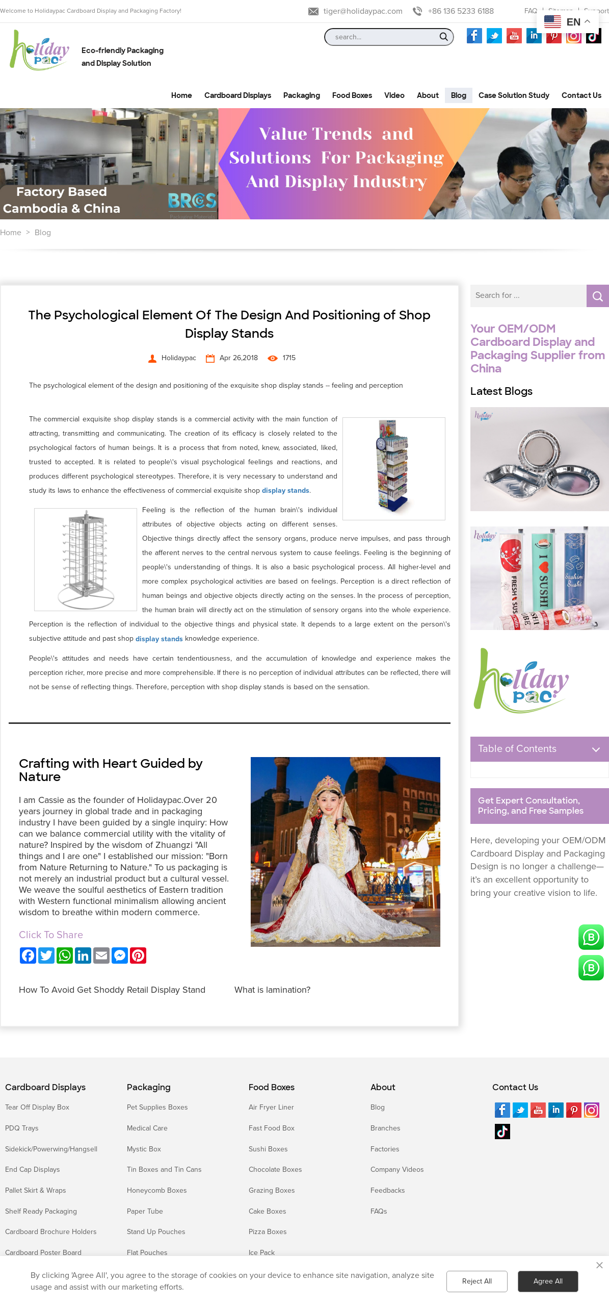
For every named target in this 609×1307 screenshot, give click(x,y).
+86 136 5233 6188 (461, 11)
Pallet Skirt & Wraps (35, 1190)
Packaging (149, 1087)
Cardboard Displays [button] (237, 95)
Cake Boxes (267, 1211)
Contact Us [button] (581, 95)
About (382, 1087)
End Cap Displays (32, 1169)
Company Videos (397, 1169)
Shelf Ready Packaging (41, 1211)
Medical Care (147, 1128)
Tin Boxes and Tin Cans (164, 1169)
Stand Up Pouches (156, 1231)
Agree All (548, 1281)
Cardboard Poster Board (43, 1252)
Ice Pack (262, 1252)
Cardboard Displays (45, 1087)
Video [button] (394, 95)
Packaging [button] (301, 95)
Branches (385, 1128)
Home (10, 233)
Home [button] (181, 95)
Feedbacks (387, 1190)
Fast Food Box (272, 1128)
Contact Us (515, 1087)
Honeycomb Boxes (157, 1190)
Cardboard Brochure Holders (51, 1231)
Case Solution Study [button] (514, 95)
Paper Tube (145, 1211)
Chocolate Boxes (275, 1169)
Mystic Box (144, 1149)
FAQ (531, 11)
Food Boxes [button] (352, 95)
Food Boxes (272, 1087)
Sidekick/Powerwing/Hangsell (51, 1149)
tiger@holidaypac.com (363, 11)
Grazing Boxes (272, 1190)
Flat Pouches (147, 1252)
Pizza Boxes (268, 1231)
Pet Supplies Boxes (157, 1107)
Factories (385, 1149)
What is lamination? (272, 989)
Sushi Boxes (268, 1149)
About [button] (428, 95)
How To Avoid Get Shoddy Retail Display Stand (112, 989)
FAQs (378, 1211)
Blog (43, 233)
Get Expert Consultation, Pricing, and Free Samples (531, 806)
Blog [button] (458, 95)
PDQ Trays (22, 1128)
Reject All (477, 1281)
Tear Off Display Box (37, 1107)
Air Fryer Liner (271, 1107)
